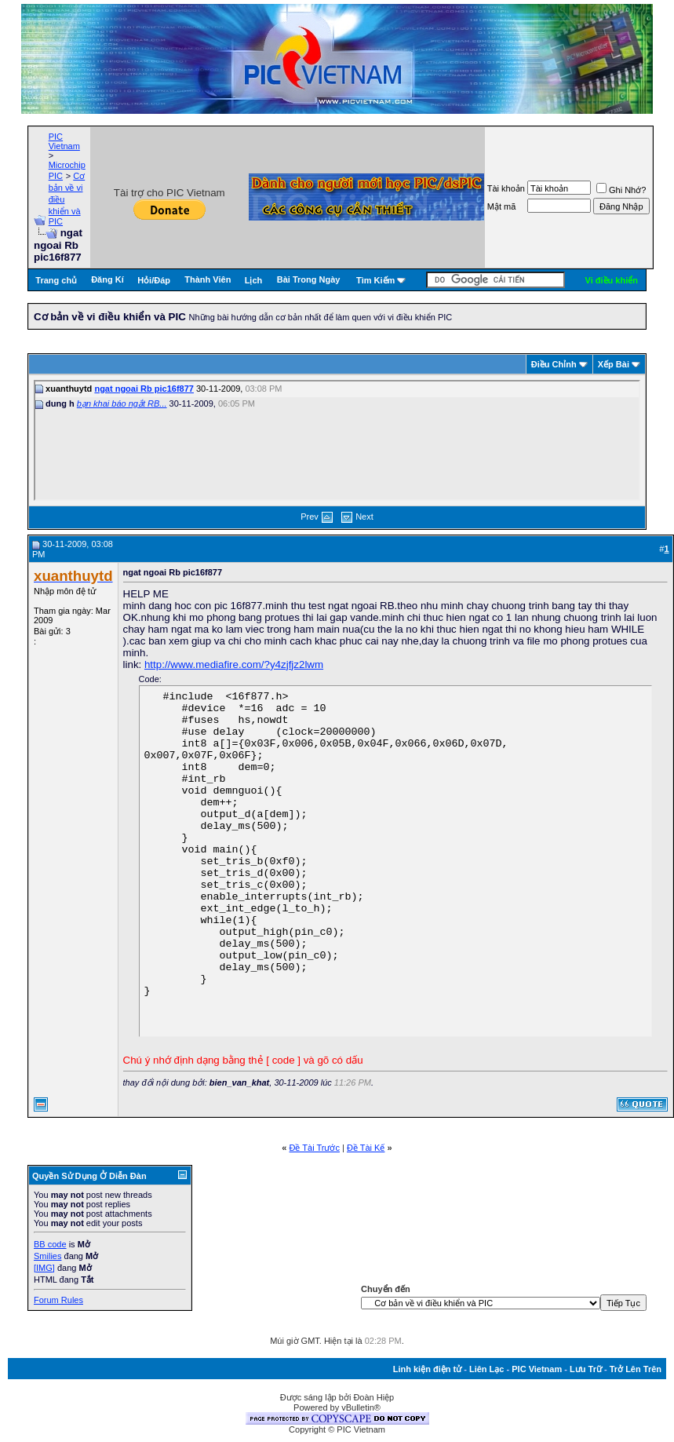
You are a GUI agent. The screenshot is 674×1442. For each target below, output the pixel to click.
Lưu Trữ (586, 1369)
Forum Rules (58, 1300)
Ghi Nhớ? (621, 190)
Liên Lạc (487, 1369)
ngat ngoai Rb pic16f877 (144, 388)
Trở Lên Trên (635, 1369)
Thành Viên (207, 279)
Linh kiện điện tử (427, 1369)
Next (364, 516)
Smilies (47, 1256)
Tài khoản (506, 188)
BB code (50, 1244)
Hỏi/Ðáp (153, 280)
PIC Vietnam (64, 141)
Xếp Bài (613, 364)
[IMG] (44, 1267)
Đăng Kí (107, 279)
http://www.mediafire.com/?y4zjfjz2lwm (233, 664)
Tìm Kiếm (375, 280)
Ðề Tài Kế (365, 1147)
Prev (310, 516)
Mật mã (501, 206)
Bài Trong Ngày (309, 279)
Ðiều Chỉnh (554, 364)
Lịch (254, 280)
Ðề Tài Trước (315, 1147)
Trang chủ (56, 280)
